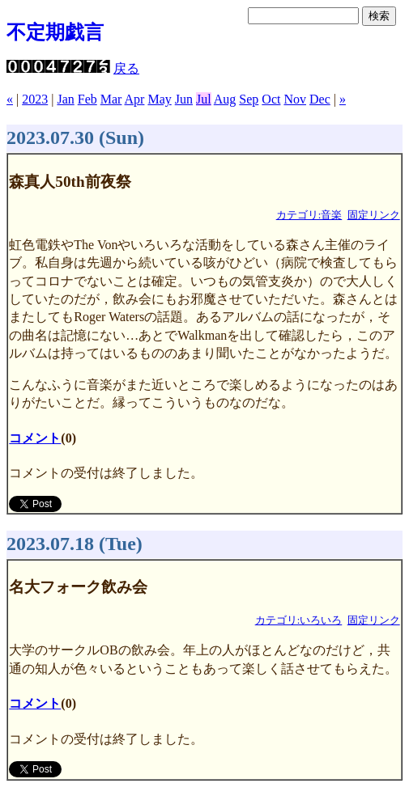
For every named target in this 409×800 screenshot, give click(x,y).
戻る (126, 68)
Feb (87, 99)
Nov (294, 99)
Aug (225, 99)
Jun (184, 99)
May (159, 99)
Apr (135, 99)
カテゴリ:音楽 (309, 215)
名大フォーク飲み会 (78, 586)
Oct (271, 99)
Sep (248, 99)
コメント (35, 438)
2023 (35, 99)
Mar (111, 99)
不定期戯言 (55, 32)
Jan (65, 99)
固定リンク (373, 215)
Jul (203, 99)
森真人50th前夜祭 (69, 181)
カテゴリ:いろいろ (299, 620)
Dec (319, 99)
